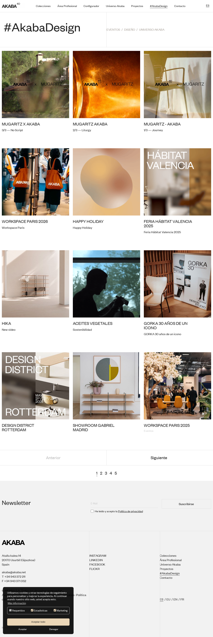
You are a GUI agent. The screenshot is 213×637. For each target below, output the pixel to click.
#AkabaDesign (159, 6)
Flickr (94, 569)
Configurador (91, 6)
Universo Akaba (115, 6)
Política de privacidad (130, 511)
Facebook (97, 564)
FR (182, 599)
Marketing (61, 610)
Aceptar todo (38, 621)
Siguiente (159, 457)
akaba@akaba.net (14, 572)
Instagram (97, 555)
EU (168, 599)
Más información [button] (17, 603)
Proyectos (137, 6)
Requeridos (17, 610)
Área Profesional (67, 6)
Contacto (179, 6)
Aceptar (22, 629)
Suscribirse (186, 504)
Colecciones (43, 6)
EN (175, 599)
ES (161, 599)
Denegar (53, 629)
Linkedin (96, 560)
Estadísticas (39, 610)
